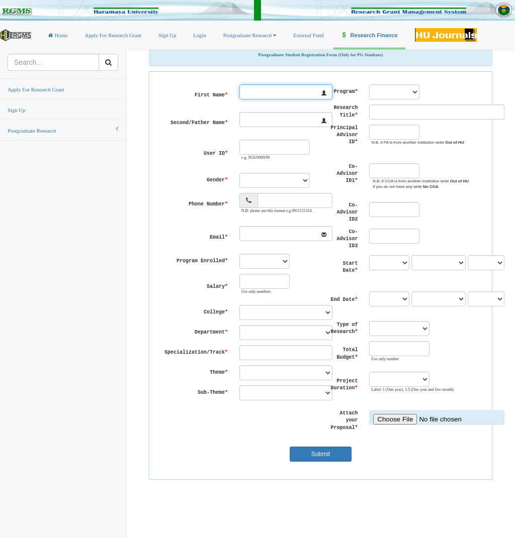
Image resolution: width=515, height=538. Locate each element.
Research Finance (369, 35)
